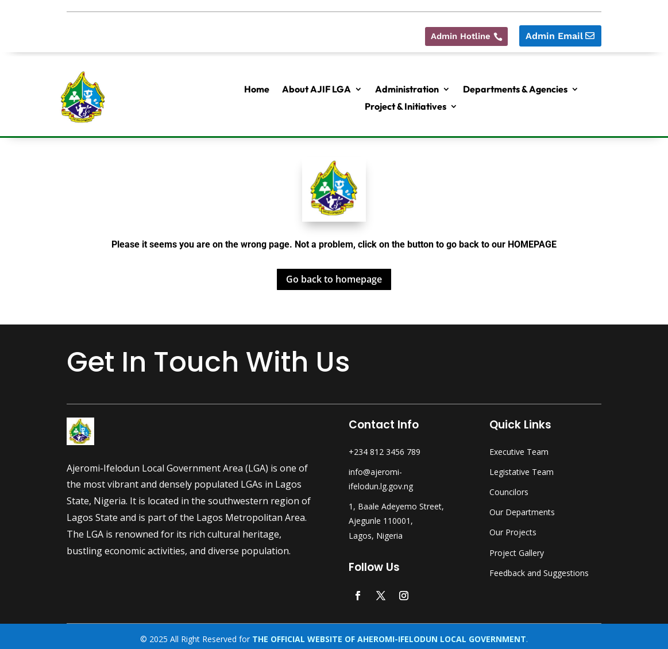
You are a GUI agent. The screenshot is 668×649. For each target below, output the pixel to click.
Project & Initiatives (405, 102)
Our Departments (522, 507)
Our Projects (512, 527)
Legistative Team (521, 467)
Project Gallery (516, 547)
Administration (407, 85)
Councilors (508, 487)
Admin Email (554, 31)
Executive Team (519, 447)
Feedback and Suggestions (539, 568)
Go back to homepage (334, 274)
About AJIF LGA (316, 85)
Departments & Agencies (515, 85)
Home (256, 85)
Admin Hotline (456, 31)
